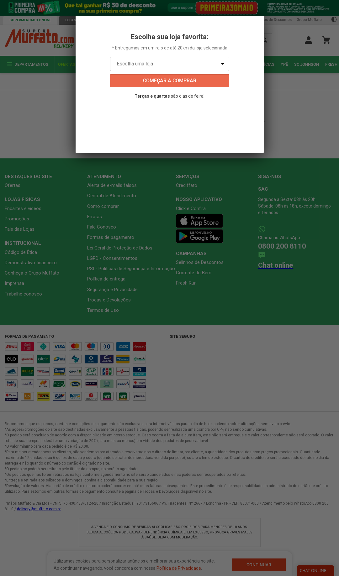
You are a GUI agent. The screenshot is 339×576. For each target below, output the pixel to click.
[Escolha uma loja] (169, 64)
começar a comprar (169, 81)
